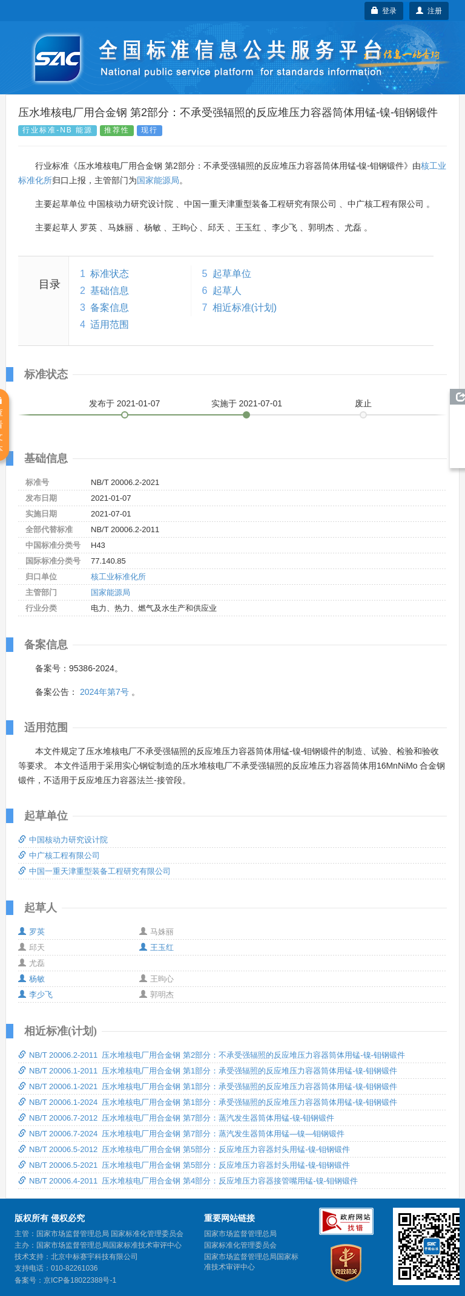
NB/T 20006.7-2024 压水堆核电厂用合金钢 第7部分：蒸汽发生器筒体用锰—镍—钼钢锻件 (181, 1133)
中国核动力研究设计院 (63, 839)
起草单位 (232, 274)
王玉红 (156, 947)
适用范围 (109, 324)
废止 (363, 403)
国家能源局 (158, 180)
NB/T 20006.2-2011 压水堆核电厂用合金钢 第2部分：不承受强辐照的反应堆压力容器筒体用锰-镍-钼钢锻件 (211, 1055)
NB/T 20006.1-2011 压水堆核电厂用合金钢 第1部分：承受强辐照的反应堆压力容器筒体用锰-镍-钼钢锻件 (207, 1070)
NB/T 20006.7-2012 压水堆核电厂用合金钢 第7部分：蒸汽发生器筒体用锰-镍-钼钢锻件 (176, 1117)
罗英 (31, 931)
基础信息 (109, 290)
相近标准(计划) (245, 307)
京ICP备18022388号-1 (80, 1280)
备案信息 (109, 307)
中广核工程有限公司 (59, 855)
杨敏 (31, 978)
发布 (124, 403)
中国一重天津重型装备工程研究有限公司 (94, 871)
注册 (429, 11)
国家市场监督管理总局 (240, 1233)
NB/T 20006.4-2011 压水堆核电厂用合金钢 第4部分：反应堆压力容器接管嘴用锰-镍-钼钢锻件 (188, 1180)
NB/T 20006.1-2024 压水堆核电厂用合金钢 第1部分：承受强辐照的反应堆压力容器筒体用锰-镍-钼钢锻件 (207, 1102)
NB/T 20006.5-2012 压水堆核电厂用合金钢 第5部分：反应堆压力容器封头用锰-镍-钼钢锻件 (184, 1149)
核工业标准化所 (118, 576)
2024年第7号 (104, 692)
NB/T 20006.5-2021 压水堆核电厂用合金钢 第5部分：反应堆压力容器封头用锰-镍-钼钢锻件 (184, 1165)
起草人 (227, 290)
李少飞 (35, 994)
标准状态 (109, 274)
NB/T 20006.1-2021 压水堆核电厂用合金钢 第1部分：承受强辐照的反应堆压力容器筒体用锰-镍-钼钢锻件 (207, 1086)
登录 (384, 11)
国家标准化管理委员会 (240, 1245)
